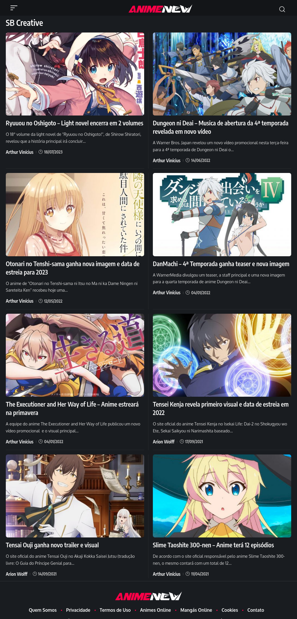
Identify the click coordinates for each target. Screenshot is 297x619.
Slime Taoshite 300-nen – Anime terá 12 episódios (210, 536)
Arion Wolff (162, 434)
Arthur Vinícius (18, 150)
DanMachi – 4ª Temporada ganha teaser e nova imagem (217, 260)
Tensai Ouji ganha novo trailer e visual (49, 536)
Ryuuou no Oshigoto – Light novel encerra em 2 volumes (70, 122)
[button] (15, 8)
